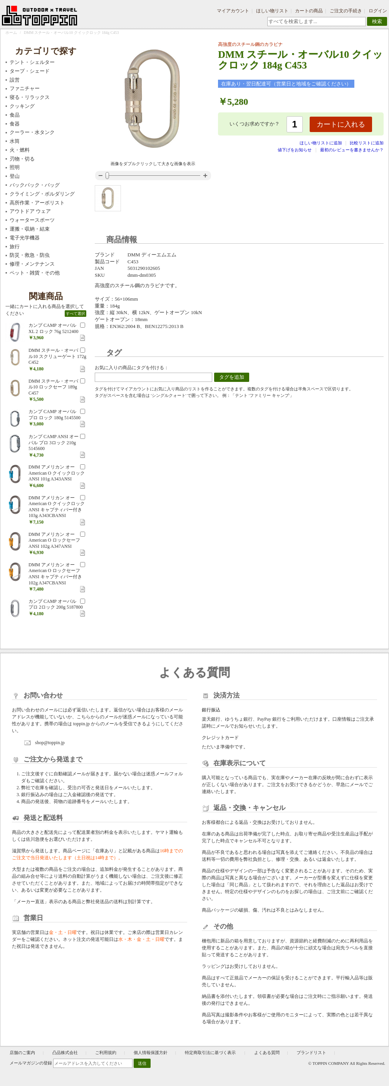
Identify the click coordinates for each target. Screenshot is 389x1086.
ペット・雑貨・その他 (35, 273)
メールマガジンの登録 (31, 1063)
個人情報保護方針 (151, 1052)
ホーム (11, 32)
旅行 (15, 246)
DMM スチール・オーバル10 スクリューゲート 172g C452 (57, 356)
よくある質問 (267, 1052)
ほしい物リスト (272, 10)
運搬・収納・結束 (30, 229)
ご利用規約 (105, 1052)
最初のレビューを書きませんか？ (352, 149)
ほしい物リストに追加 (321, 143)
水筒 (15, 141)
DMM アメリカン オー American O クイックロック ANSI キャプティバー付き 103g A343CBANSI (57, 507)
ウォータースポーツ (32, 220)
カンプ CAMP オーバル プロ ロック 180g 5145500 (54, 414)
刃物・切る (22, 159)
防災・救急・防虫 (30, 255)
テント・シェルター (32, 62)
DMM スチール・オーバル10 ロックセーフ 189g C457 (53, 387)
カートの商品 (309, 10)
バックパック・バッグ (35, 185)
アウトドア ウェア (30, 211)
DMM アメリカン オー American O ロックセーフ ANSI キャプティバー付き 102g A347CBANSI (55, 574)
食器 (15, 124)
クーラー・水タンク (32, 132)
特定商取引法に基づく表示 (211, 1052)
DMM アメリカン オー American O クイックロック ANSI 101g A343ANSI (57, 473)
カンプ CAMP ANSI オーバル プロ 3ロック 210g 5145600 (54, 442)
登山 (15, 176)
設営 (15, 80)
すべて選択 (75, 313)
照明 (15, 167)
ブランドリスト (311, 1052)
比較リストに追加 (367, 143)
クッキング (22, 106)
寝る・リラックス (30, 97)
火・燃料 (20, 150)
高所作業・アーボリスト (37, 203)
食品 (15, 115)
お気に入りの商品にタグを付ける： (132, 367)
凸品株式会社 (65, 1052)
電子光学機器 (25, 238)
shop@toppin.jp (50, 742)
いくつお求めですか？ (255, 124)
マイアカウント (233, 10)
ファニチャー (25, 88)
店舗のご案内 (22, 1052)
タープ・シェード (30, 71)
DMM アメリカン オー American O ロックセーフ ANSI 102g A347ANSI (54, 540)
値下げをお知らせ (295, 149)
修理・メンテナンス (32, 264)
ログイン (378, 10)
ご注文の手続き (346, 10)
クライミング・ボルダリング (42, 194)
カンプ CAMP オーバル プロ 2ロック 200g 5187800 (56, 604)
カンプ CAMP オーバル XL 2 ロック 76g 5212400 (54, 328)
